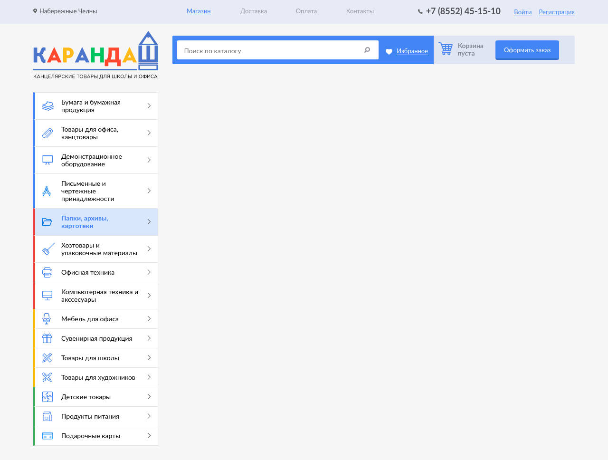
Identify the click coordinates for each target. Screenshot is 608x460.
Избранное (412, 51)
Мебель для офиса (96, 319)
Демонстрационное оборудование (96, 160)
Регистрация (557, 12)
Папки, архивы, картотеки (96, 222)
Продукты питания (96, 416)
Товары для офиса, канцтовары (96, 133)
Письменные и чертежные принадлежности (96, 190)
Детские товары (96, 397)
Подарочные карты (96, 435)
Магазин (199, 11)
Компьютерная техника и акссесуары (96, 295)
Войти (523, 12)
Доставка (253, 11)
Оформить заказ (527, 50)
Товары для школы (96, 358)
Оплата (306, 11)
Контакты (360, 11)
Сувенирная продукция (96, 338)
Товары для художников (96, 377)
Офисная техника (96, 272)
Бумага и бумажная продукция (96, 106)
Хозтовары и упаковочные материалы (96, 249)
